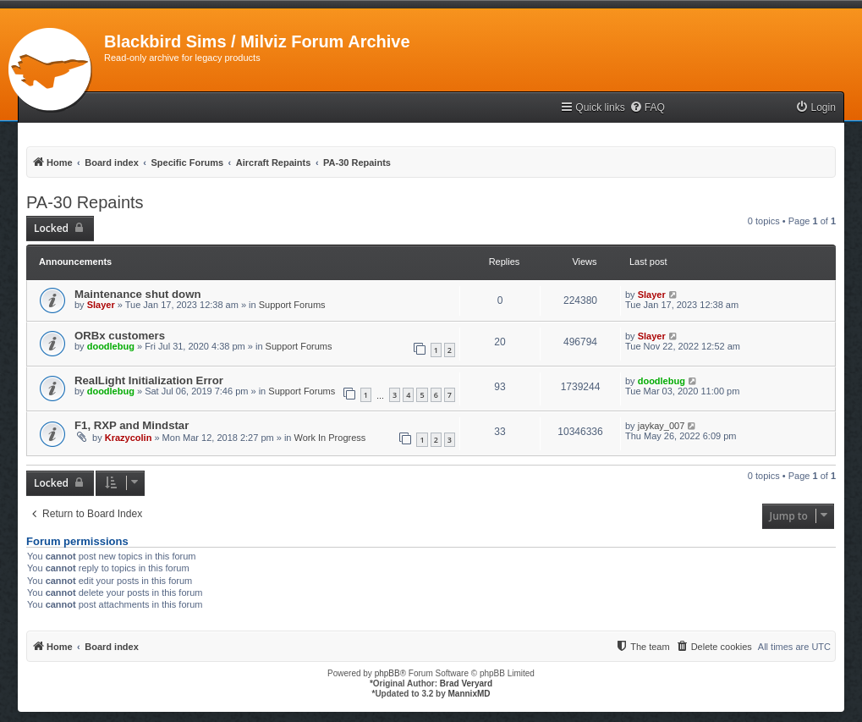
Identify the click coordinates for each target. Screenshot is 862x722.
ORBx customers (119, 335)
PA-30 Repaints (85, 202)
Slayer (101, 305)
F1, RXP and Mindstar (131, 425)
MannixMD (469, 693)
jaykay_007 (661, 426)
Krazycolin (128, 438)
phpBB (387, 673)
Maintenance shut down (137, 294)
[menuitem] (647, 107)
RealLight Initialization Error (148, 380)
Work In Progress (330, 438)
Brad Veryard (466, 683)
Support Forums (292, 305)
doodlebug (111, 346)
